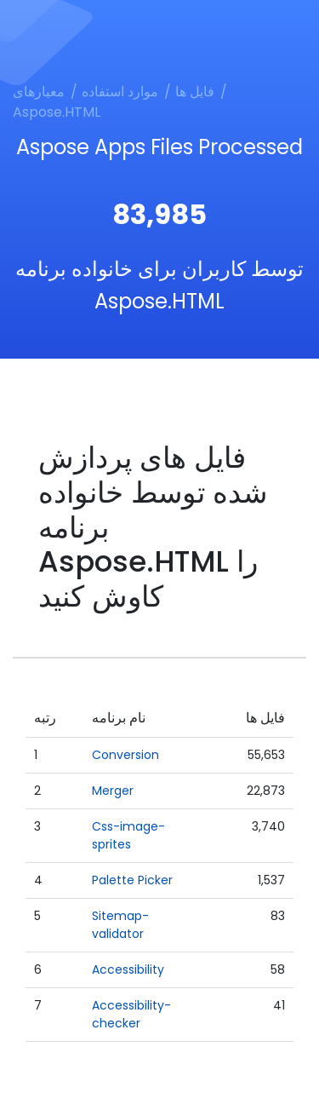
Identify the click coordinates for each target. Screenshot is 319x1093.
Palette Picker (132, 880)
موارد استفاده (120, 91)
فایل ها (194, 91)
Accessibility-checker (131, 1014)
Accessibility (128, 969)
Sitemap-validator (120, 924)
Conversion (125, 754)
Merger (113, 790)
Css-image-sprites (128, 835)
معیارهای (39, 91)
